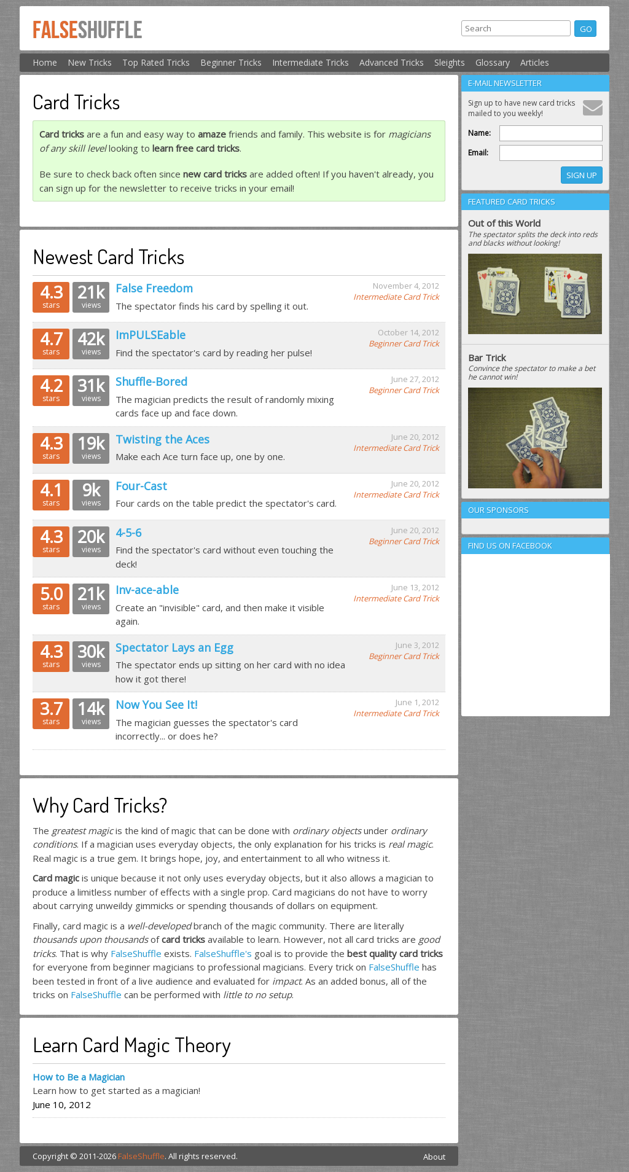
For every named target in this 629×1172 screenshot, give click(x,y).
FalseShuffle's (223, 953)
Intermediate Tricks (310, 62)
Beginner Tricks (231, 62)
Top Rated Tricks (156, 62)
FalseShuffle (136, 953)
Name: (479, 133)
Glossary (492, 62)
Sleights (449, 62)
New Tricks (90, 62)
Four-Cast (141, 486)
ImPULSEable (150, 334)
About (434, 1156)
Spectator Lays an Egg (174, 647)
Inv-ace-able (147, 589)
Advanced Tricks (391, 62)
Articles (534, 62)
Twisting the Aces (162, 439)
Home (45, 62)
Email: (478, 152)
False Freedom (154, 288)
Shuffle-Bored (151, 381)
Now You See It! (156, 704)
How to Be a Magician (79, 1077)
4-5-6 (128, 532)
